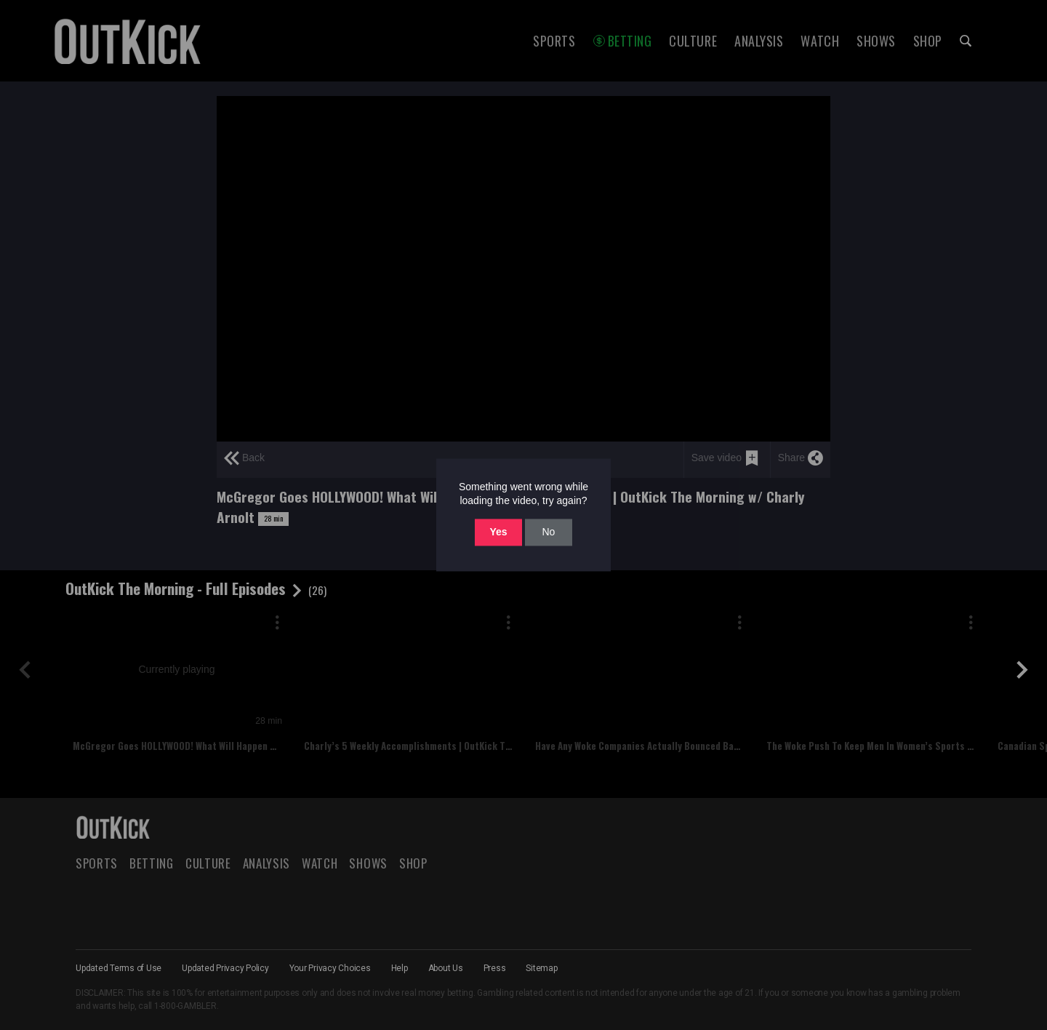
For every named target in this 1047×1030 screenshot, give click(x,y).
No (548, 532)
